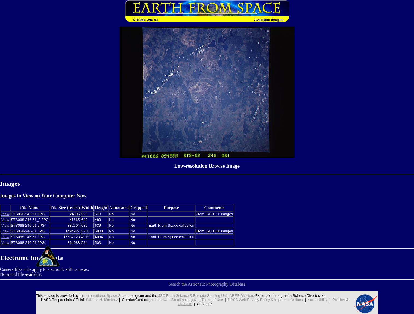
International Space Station (108, 296)
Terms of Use (212, 300)
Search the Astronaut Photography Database (207, 284)
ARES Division (241, 296)
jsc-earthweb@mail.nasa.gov (173, 300)
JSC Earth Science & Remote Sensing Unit (193, 296)
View (5, 214)
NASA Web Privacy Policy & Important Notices (265, 300)
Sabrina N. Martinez (102, 300)
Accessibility (318, 300)
